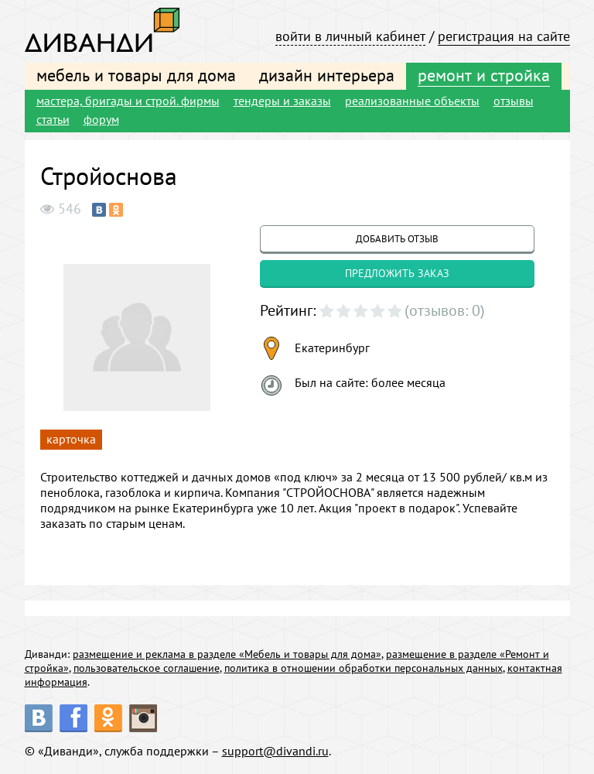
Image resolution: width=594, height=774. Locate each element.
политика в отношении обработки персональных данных (363, 668)
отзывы (513, 100)
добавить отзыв (397, 238)
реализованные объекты (412, 100)
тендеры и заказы (282, 100)
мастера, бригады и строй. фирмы (128, 100)
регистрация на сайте (504, 36)
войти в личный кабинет (350, 36)
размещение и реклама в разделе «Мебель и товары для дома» (227, 654)
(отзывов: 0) (445, 310)
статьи (53, 119)
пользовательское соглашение (146, 668)
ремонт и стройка (484, 75)
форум (101, 119)
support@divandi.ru (275, 751)
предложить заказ (397, 273)
